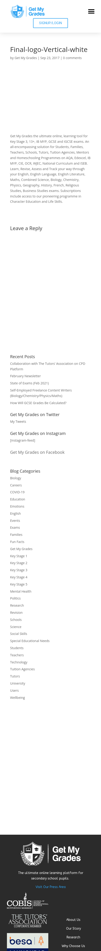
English (15, 513)
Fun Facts (17, 542)
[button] (91, 11)
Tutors (15, 676)
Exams (15, 527)
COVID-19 (17, 492)
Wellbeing (17, 697)
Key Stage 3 (19, 570)
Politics (15, 598)
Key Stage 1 (19, 556)
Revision (16, 612)
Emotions (17, 506)
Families (16, 534)
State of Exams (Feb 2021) (29, 383)
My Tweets (18, 421)
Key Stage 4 (19, 577)
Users (14, 690)
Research (17, 605)
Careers (16, 485)
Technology (18, 662)
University (17, 683)
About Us (73, 920)
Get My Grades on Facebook (37, 452)
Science (15, 627)
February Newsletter (25, 376)
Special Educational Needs (30, 641)
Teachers (17, 655)
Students (17, 648)
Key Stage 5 (19, 584)
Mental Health (20, 591)
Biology (15, 478)
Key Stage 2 (19, 563)
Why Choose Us (73, 946)
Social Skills (18, 633)
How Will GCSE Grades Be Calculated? (38, 403)
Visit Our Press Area (51, 887)
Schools (16, 619)
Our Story (73, 929)
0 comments (72, 58)
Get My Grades (26, 58)
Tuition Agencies (22, 669)
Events (15, 520)
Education (17, 499)
